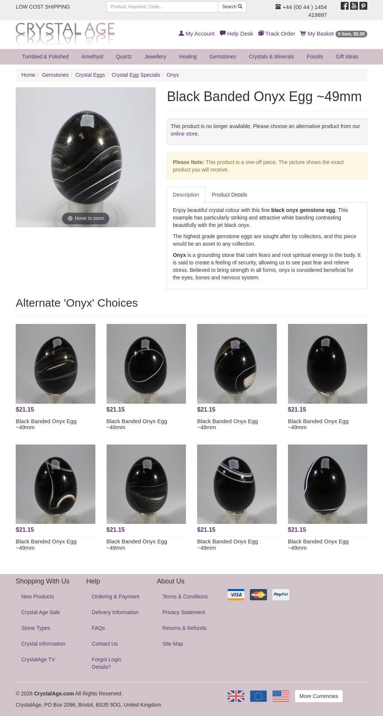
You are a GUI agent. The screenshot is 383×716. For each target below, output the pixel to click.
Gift (347, 57)
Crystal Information (43, 644)
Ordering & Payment (116, 597)
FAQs (98, 628)
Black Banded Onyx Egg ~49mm (46, 424)
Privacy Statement (183, 612)
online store (184, 134)
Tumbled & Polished (45, 57)
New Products (37, 597)
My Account (196, 33)
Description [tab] (186, 195)
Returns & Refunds (184, 628)
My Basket (333, 33)
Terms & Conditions (185, 597)
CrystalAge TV (38, 659)
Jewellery (155, 57)
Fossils (315, 57)
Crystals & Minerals (271, 57)
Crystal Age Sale (40, 612)
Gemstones (222, 57)
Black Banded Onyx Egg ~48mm (227, 424)
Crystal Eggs (90, 75)
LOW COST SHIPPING (43, 7)
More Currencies (319, 696)
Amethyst (92, 57)
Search (232, 6)
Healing (188, 57)
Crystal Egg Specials (136, 75)
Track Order (276, 33)
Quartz (124, 57)
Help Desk (236, 33)
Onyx (173, 75)
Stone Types (35, 628)
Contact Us (105, 644)
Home (28, 75)
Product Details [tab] (229, 195)
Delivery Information (115, 612)
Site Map (172, 644)
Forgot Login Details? (107, 663)
